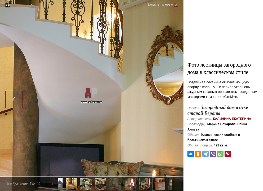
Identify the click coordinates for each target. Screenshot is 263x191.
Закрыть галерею (160, 4)
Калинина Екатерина (232, 119)
